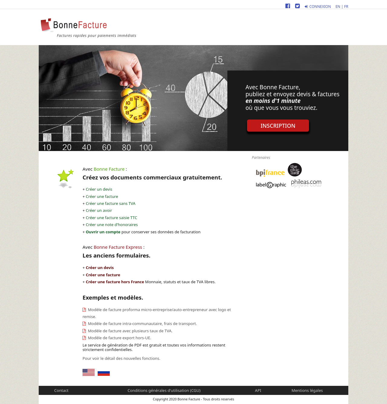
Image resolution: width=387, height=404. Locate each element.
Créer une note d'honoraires (112, 224)
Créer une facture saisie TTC (111, 217)
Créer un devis (99, 189)
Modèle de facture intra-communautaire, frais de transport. (142, 323)
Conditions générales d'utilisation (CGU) (164, 390)
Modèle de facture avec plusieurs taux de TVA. (129, 330)
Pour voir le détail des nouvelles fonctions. (121, 358)
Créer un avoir (99, 210)
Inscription (278, 125)
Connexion (318, 6)
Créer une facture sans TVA (110, 203)
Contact (61, 390)
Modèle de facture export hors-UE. (119, 337)
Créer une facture (102, 196)
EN (338, 6)
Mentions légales (307, 390)
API (258, 390)
